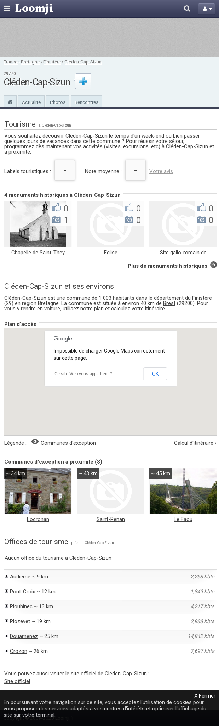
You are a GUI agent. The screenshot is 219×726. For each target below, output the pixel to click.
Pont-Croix (22, 591)
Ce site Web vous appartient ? (83, 373)
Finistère (52, 62)
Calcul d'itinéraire (193, 443)
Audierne (20, 576)
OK (155, 374)
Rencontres (86, 102)
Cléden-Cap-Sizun (83, 62)
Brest (169, 303)
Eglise (110, 252)
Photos (57, 102)
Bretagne (30, 62)
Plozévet (20, 621)
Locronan (38, 519)
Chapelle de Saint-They (38, 252)
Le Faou (183, 519)
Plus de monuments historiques (167, 266)
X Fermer (204, 696)
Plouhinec (21, 606)
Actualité (31, 102)
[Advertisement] (109, 37)
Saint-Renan (111, 519)
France (10, 62)
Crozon (18, 651)
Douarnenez (24, 636)
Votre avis (161, 171)
